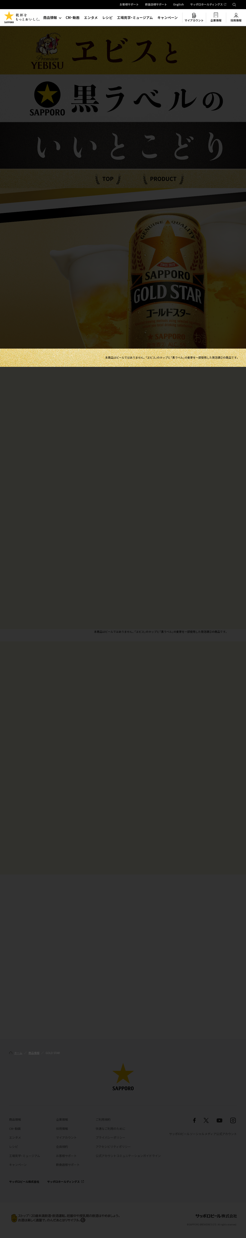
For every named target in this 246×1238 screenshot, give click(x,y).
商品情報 (50, 17)
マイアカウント (194, 20)
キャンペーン (167, 17)
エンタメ (91, 17)
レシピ (107, 17)
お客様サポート (129, 4)
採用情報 (236, 20)
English (178, 4)
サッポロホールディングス (206, 4)
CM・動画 (72, 17)
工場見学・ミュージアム (135, 17)
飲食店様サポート (156, 4)
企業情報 (215, 20)
